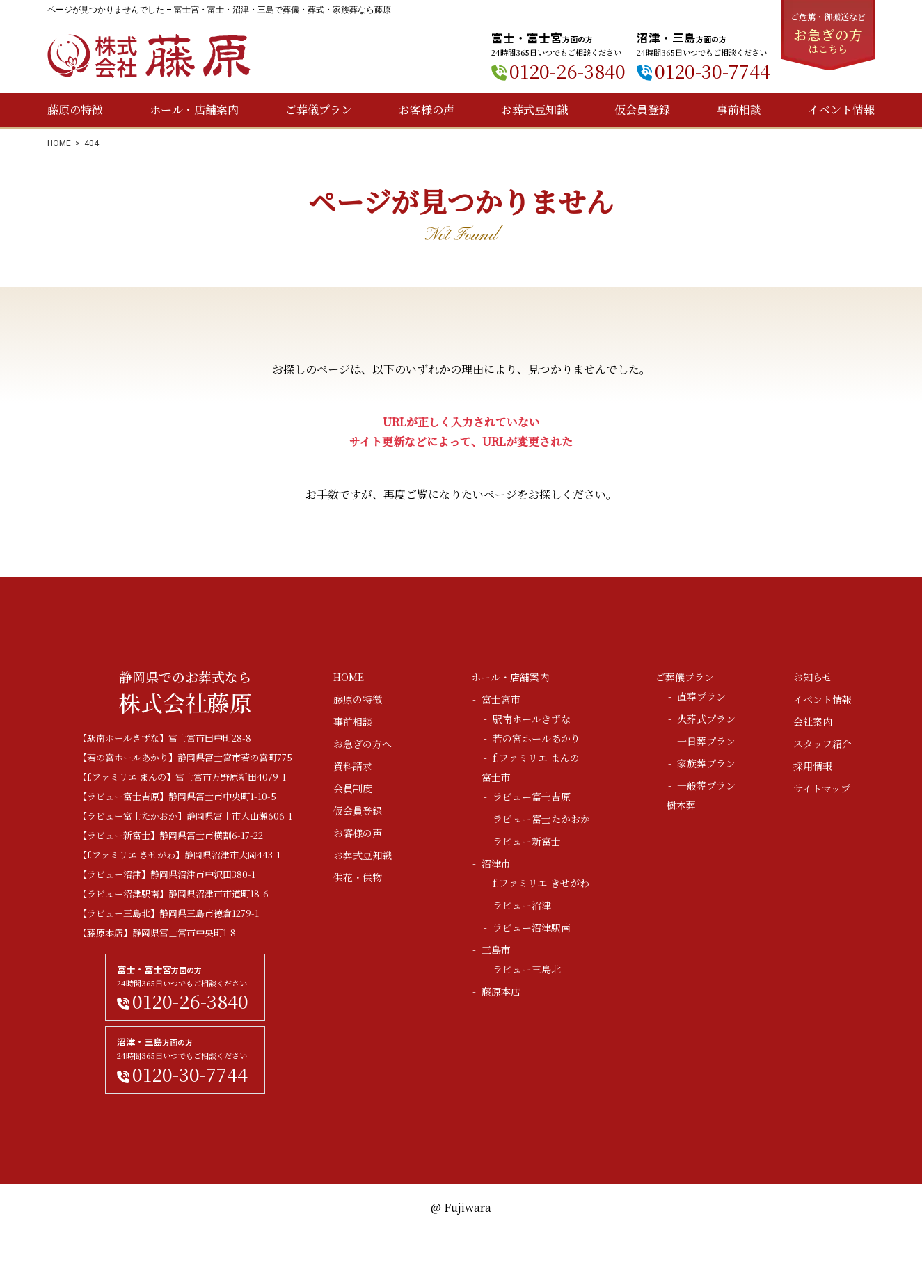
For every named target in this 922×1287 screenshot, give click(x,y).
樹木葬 (681, 805)
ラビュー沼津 (522, 905)
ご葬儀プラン (318, 110)
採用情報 (812, 766)
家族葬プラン (706, 763)
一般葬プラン (706, 785)
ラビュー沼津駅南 (532, 927)
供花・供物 (357, 877)
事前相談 (739, 110)
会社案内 (812, 721)
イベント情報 (841, 110)
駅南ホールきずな (532, 719)
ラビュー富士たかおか (541, 819)
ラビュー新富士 (527, 841)
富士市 (496, 777)
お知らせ (812, 677)
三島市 (496, 950)
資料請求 (352, 766)
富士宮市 (501, 699)
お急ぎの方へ (362, 744)
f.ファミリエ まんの (536, 758)
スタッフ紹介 (822, 744)
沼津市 (496, 863)
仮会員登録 (642, 110)
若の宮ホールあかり (536, 738)
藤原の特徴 (75, 110)
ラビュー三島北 (527, 969)
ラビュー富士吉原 (532, 797)
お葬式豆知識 (534, 110)
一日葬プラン (706, 741)
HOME (59, 143)
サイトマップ (821, 788)
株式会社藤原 (149, 56)
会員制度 (352, 788)
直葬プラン (701, 696)
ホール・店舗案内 (194, 110)
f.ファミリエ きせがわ (541, 883)
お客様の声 (426, 110)
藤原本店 (501, 991)
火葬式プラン (706, 719)
